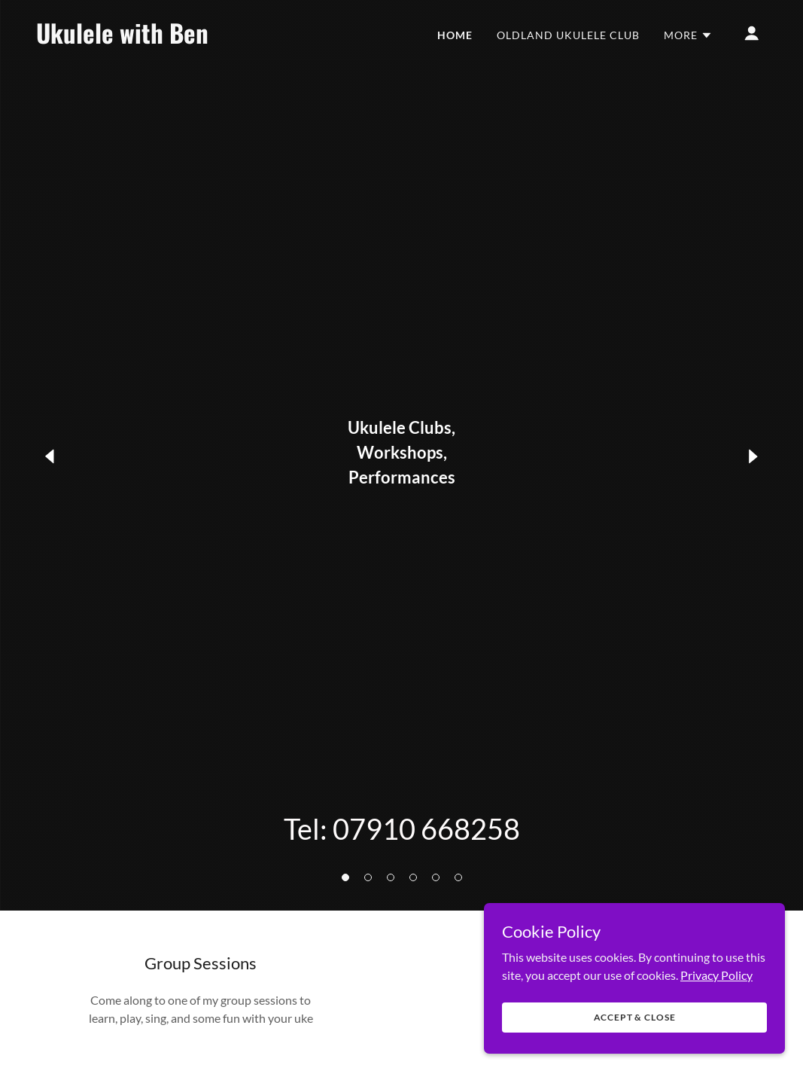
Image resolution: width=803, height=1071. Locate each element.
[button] (345, 877)
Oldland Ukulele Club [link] (568, 35)
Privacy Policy (716, 1015)
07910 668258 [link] (426, 828)
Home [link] (455, 35)
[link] (138, 39)
